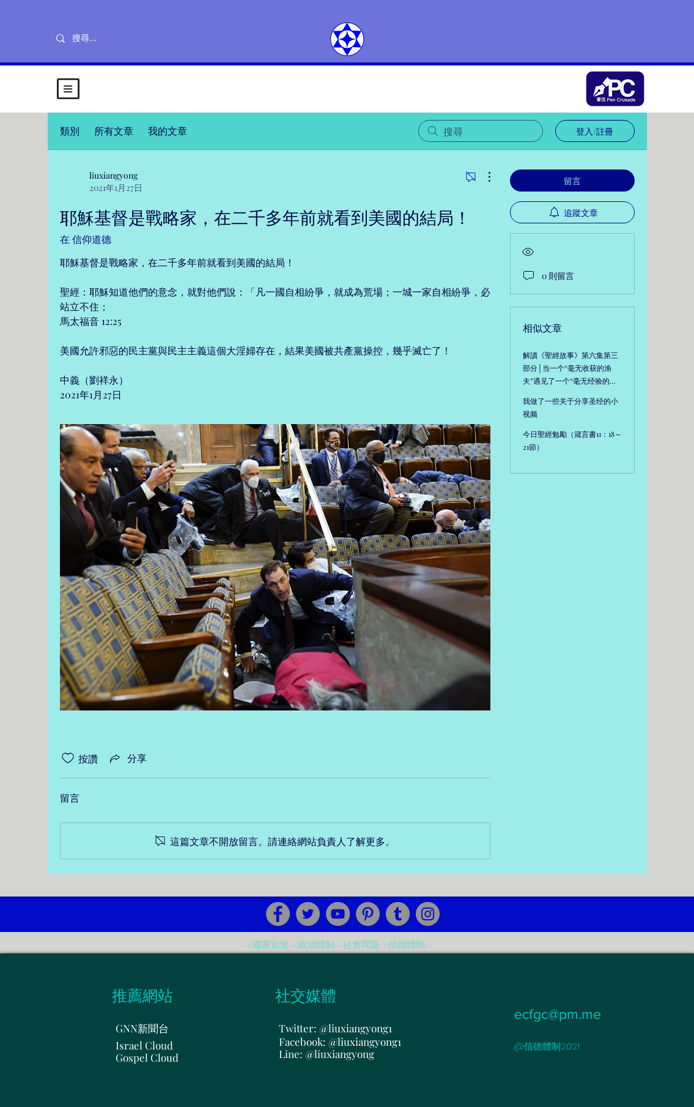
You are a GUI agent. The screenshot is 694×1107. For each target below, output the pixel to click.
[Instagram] (428, 914)
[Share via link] (127, 758)
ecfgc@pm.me (557, 1014)
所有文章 (113, 130)
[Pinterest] (368, 914)
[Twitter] (308, 914)
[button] (68, 88)
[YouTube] (338, 914)
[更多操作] (483, 177)
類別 (69, 130)
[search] (480, 131)
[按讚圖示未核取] (68, 758)
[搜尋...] (124, 38)
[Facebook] (278, 914)
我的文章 (167, 130)
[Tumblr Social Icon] (398, 914)
